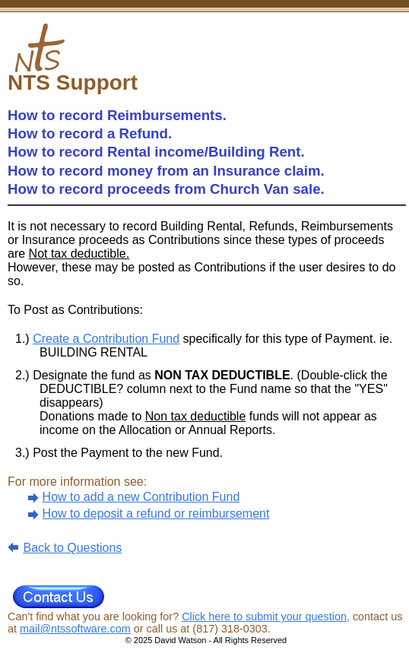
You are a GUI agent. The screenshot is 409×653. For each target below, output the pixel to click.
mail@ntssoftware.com (75, 629)
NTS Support (73, 82)
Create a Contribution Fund (106, 338)
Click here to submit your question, (266, 616)
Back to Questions (72, 547)
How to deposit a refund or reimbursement (156, 513)
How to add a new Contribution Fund (141, 496)
